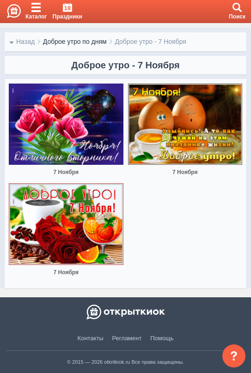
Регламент (127, 338)
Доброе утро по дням (75, 41)
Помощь (161, 338)
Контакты (91, 338)
